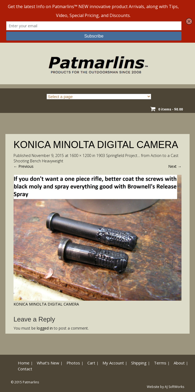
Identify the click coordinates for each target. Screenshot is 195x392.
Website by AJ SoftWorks (165, 386)
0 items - (170, 109)
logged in (45, 328)
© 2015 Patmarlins (25, 382)
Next (174, 166)
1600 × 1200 (80, 155)
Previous (24, 166)
